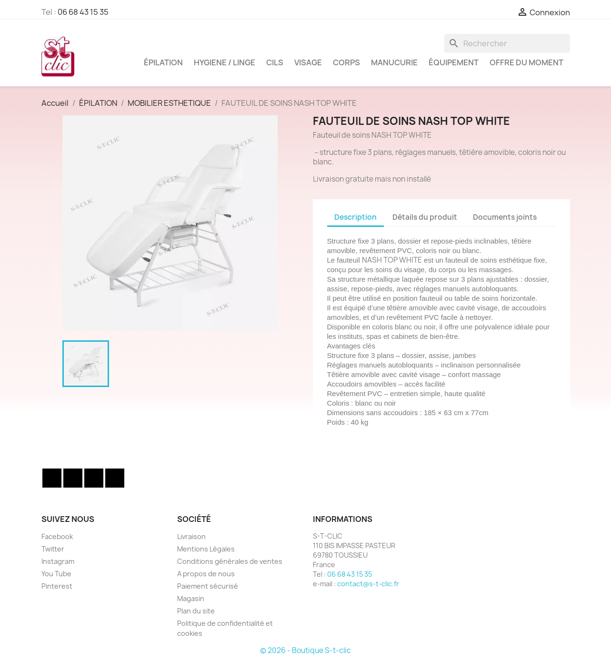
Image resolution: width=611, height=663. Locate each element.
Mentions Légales (206, 548)
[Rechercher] (507, 43)
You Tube (56, 573)
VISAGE (308, 62)
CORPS (346, 62)
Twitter (72, 478)
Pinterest (56, 586)
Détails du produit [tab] (424, 217)
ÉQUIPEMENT (454, 62)
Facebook (51, 478)
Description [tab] (355, 217)
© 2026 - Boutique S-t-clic (305, 650)
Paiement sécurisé (207, 586)
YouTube (93, 478)
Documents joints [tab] (505, 217)
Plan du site (196, 610)
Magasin (190, 598)
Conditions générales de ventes (229, 561)
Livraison (191, 536)
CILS (274, 62)
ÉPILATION (163, 62)
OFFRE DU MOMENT (526, 62)
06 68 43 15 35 (83, 12)
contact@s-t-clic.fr (368, 583)
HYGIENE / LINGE (224, 62)
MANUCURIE (394, 62)
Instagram (114, 478)
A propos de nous (206, 573)
